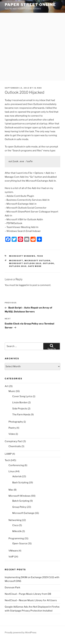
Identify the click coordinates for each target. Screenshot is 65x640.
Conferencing (16, 465)
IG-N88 (38, 88)
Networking (15, 520)
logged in (24, 285)
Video (11, 434)
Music (11, 391)
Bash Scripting (20, 482)
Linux (11, 471)
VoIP (11, 556)
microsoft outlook (38, 260)
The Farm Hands (21, 414)
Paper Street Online (30, 4)
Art (6, 386)
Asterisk (17, 476)
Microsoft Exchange (23, 513)
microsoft (16, 260)
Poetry (12, 427)
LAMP (8, 453)
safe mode (35, 266)
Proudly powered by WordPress (20, 632)
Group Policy (19, 507)
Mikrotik (17, 531)
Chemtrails (14, 446)
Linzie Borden (20, 402)
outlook (48, 263)
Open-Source (19, 543)
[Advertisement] (32, 46)
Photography (15, 421)
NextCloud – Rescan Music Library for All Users (31, 600)
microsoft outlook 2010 (25, 263)
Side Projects (19, 408)
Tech (40, 256)
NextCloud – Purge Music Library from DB (28, 594)
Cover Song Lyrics (22, 396)
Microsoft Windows (22, 256)
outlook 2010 (18, 266)
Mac (10, 489)
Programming (16, 538)
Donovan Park (12, 587)
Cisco (15, 525)
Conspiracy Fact (14, 441)
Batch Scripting (20, 500)
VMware (13, 550)
